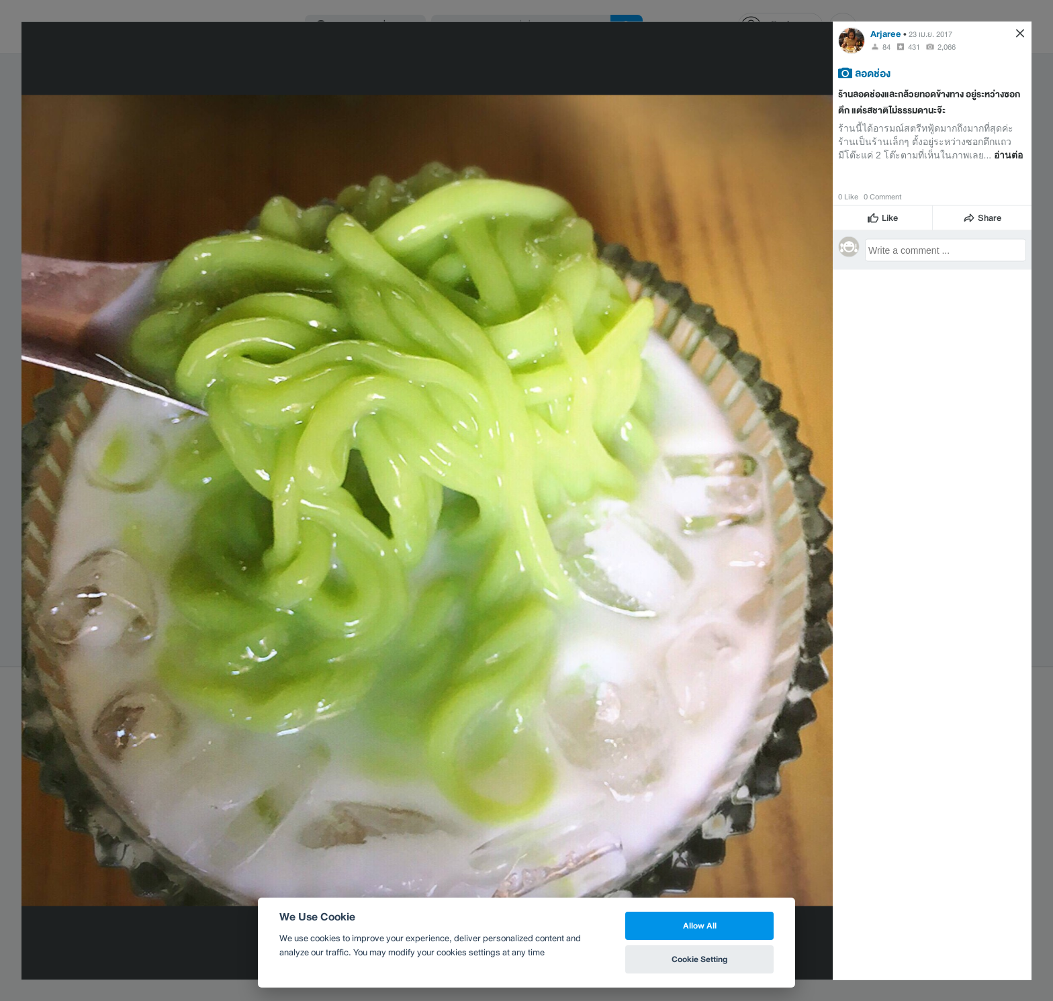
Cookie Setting (699, 959)
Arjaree (885, 33)
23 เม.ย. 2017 (930, 34)
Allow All (700, 925)
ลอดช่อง (872, 72)
